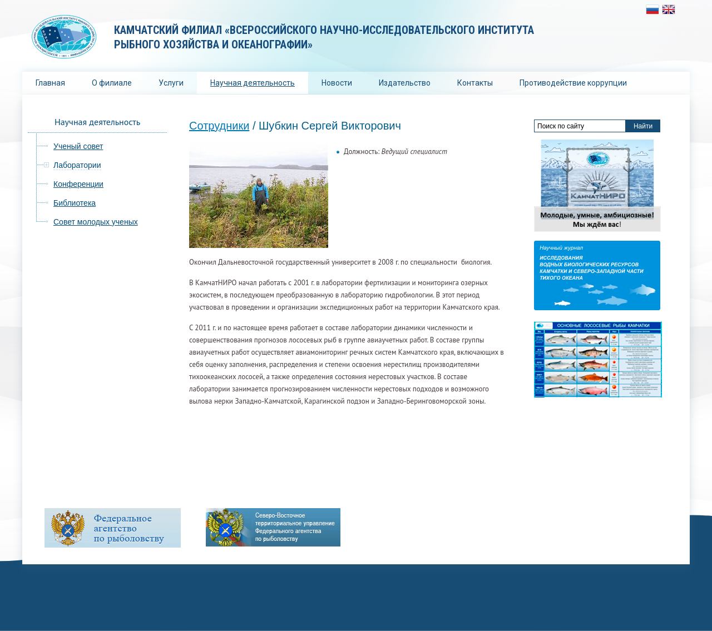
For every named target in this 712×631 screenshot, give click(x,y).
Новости (337, 82)
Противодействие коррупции (573, 82)
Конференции (78, 184)
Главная (50, 82)
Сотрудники (219, 126)
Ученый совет (78, 146)
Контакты (475, 82)
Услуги (171, 82)
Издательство (405, 82)
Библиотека (74, 202)
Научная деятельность (252, 82)
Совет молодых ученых (95, 221)
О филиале (112, 82)
